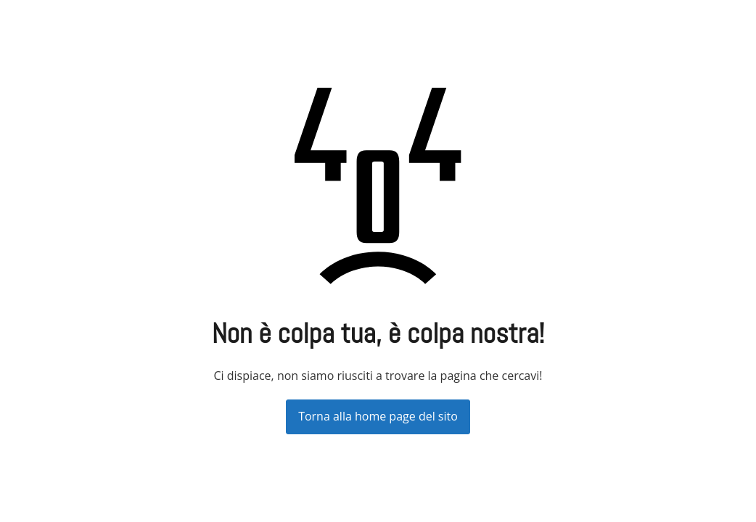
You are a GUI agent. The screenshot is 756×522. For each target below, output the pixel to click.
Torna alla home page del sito (378, 416)
